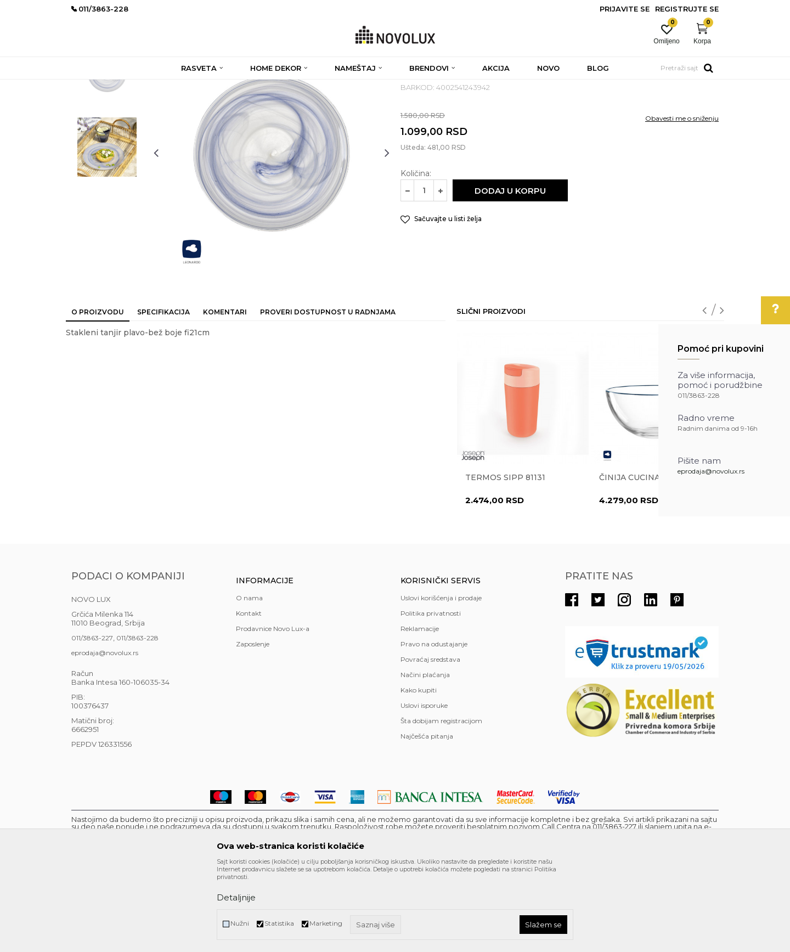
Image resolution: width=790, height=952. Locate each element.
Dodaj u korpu (510, 270)
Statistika (279, 923)
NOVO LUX (89, 86)
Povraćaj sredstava (430, 739)
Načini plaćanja (425, 754)
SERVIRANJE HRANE (323, 86)
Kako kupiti (418, 769)
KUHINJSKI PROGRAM (245, 86)
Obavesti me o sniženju (682, 198)
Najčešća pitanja (426, 816)
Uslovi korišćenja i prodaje (441, 677)
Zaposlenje (252, 723)
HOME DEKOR (177, 86)
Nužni (239, 923)
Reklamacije (419, 708)
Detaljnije (236, 897)
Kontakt (249, 693)
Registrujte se (687, 8)
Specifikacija (163, 391)
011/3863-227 (92, 717)
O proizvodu (97, 391)
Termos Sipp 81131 (505, 557)
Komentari (225, 391)
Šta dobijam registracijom (441, 800)
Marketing (325, 923)
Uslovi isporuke (424, 785)
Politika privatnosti (430, 693)
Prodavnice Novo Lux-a (272, 708)
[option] (107, 152)
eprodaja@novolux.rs (711, 471)
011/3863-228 (137, 717)
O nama (249, 677)
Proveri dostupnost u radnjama (328, 391)
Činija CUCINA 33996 (643, 557)
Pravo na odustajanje (433, 723)
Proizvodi (130, 86)
